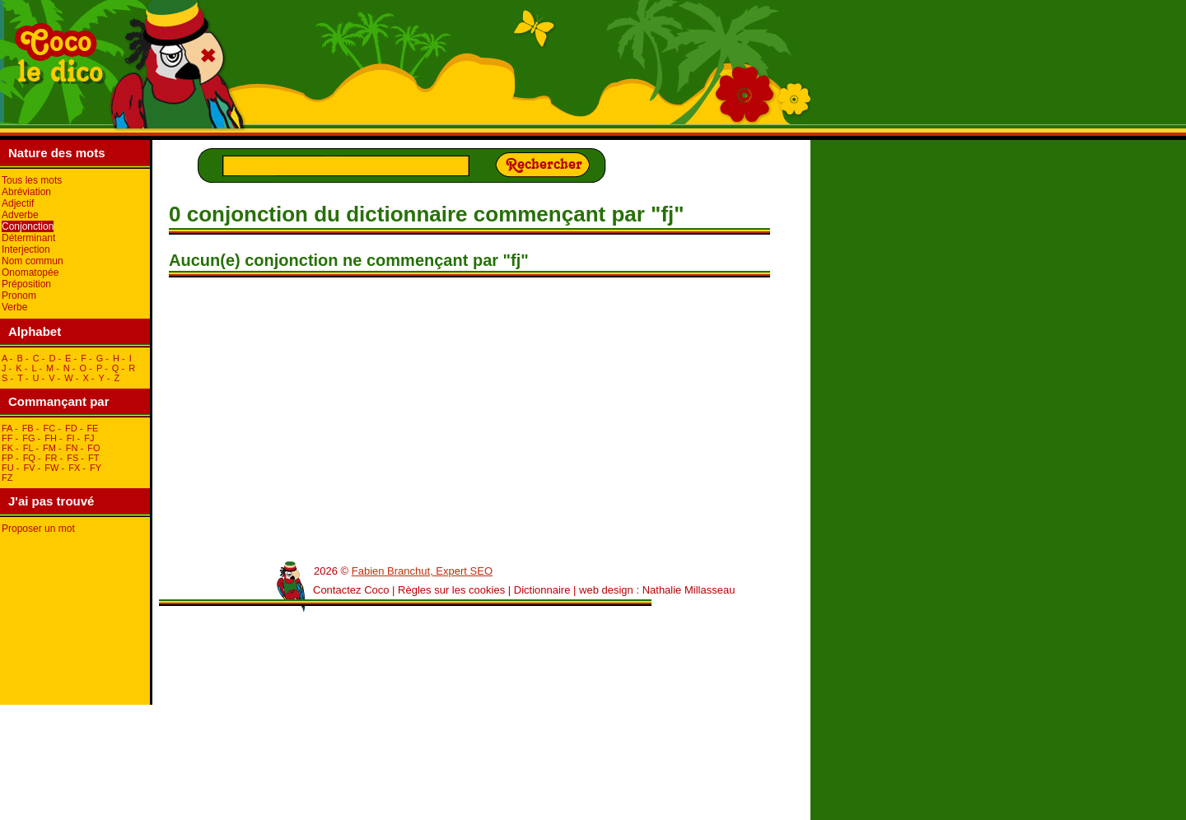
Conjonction (28, 226)
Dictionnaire (542, 590)
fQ (29, 458)
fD (71, 428)
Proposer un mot (38, 528)
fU (8, 468)
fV (29, 468)
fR (51, 458)
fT (93, 458)
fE (92, 428)
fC (49, 428)
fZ (7, 477)
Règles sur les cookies (451, 590)
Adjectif (18, 203)
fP (7, 458)
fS (72, 458)
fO (93, 448)
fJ (89, 438)
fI (71, 438)
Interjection (26, 249)
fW (51, 468)
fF (7, 438)
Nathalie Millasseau (688, 590)
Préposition (26, 284)
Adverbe (20, 215)
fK (7, 448)
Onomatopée (30, 272)
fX (74, 468)
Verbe (14, 307)
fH (50, 438)
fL (28, 448)
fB (28, 428)
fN (72, 448)
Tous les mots (32, 180)
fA (7, 428)
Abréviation (26, 192)
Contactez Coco (351, 590)
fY (95, 468)
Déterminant (28, 238)
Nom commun (32, 261)
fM (49, 448)
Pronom (19, 295)
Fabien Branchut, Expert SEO (422, 571)
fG (28, 438)
